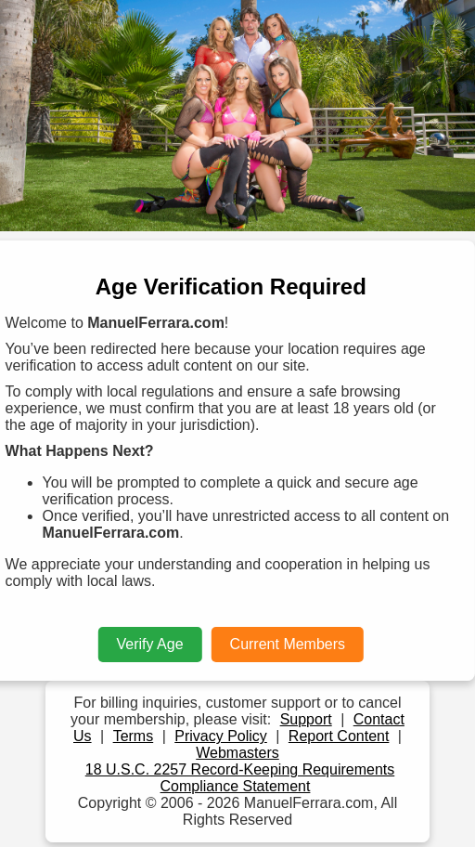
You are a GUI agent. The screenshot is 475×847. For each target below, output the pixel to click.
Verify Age (150, 644)
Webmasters (237, 753)
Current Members (287, 644)
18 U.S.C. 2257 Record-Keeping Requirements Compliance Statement (240, 778)
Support (306, 719)
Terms (133, 736)
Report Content (339, 736)
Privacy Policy (220, 736)
